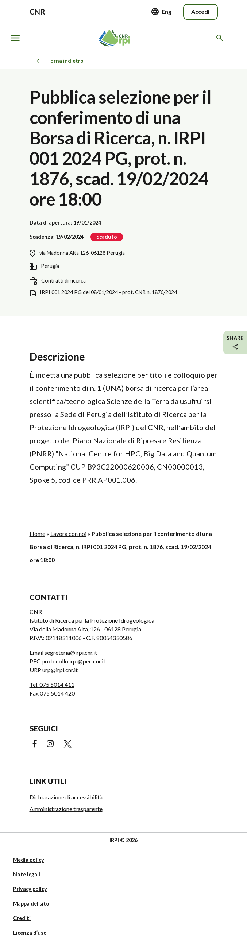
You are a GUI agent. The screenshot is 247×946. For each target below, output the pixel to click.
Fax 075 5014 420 (52, 693)
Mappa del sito (31, 903)
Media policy (28, 860)
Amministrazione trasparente (66, 808)
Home (37, 533)
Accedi (200, 11)
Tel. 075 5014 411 (52, 684)
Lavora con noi (68, 533)
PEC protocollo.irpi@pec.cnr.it (67, 661)
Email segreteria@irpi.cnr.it (63, 652)
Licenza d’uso (30, 933)
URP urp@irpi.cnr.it (54, 669)
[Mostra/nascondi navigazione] (15, 38)
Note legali (26, 874)
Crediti (22, 918)
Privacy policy (30, 889)
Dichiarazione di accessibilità (66, 797)
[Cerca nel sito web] (221, 38)
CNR (37, 11)
